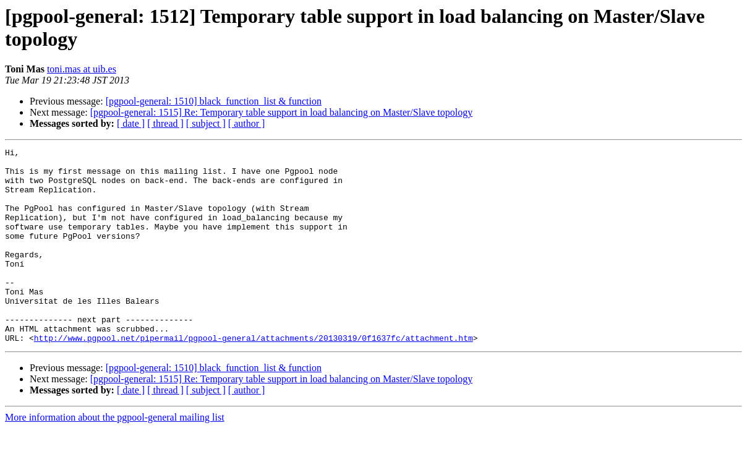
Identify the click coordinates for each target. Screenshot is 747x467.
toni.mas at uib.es (81, 69)
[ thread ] (165, 123)
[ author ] (246, 123)
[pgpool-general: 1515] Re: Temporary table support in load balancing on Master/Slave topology (281, 112)
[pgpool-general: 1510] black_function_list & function (214, 101)
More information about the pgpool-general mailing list (114, 456)
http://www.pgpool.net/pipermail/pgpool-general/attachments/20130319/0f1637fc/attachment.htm (253, 376)
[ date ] (131, 123)
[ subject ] (206, 123)
